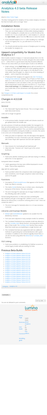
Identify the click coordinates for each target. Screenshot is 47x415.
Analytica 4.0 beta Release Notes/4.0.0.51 (17, 265)
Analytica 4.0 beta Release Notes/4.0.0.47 (17, 270)
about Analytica (27, 323)
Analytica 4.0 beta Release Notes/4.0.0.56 (17, 259)
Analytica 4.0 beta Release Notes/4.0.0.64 (17, 253)
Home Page (21, 316)
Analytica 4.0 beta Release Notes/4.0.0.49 (17, 269)
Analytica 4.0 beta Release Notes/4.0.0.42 (17, 274)
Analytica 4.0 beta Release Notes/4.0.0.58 (17, 257)
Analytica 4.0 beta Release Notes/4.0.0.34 (17, 282)
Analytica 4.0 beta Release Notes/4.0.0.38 (17, 278)
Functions (22, 334)
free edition (27, 332)
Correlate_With (38, 236)
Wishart (7, 214)
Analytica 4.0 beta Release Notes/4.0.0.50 (17, 267)
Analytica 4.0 (13, 286)
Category (5, 286)
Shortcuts (22, 322)
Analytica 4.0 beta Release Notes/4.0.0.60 (17, 255)
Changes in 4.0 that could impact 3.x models (17, 93)
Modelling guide (22, 339)
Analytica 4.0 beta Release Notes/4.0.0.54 (17, 261)
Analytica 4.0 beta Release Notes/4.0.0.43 (17, 272)
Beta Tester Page (12, 17)
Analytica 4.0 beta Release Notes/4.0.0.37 (17, 280)
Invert (14, 187)
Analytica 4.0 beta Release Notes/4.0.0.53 (17, 263)
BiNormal (29, 236)
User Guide (20, 328)
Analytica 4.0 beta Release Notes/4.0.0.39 (17, 276)
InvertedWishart (17, 214)
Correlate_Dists (14, 223)
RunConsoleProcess (20, 182)
